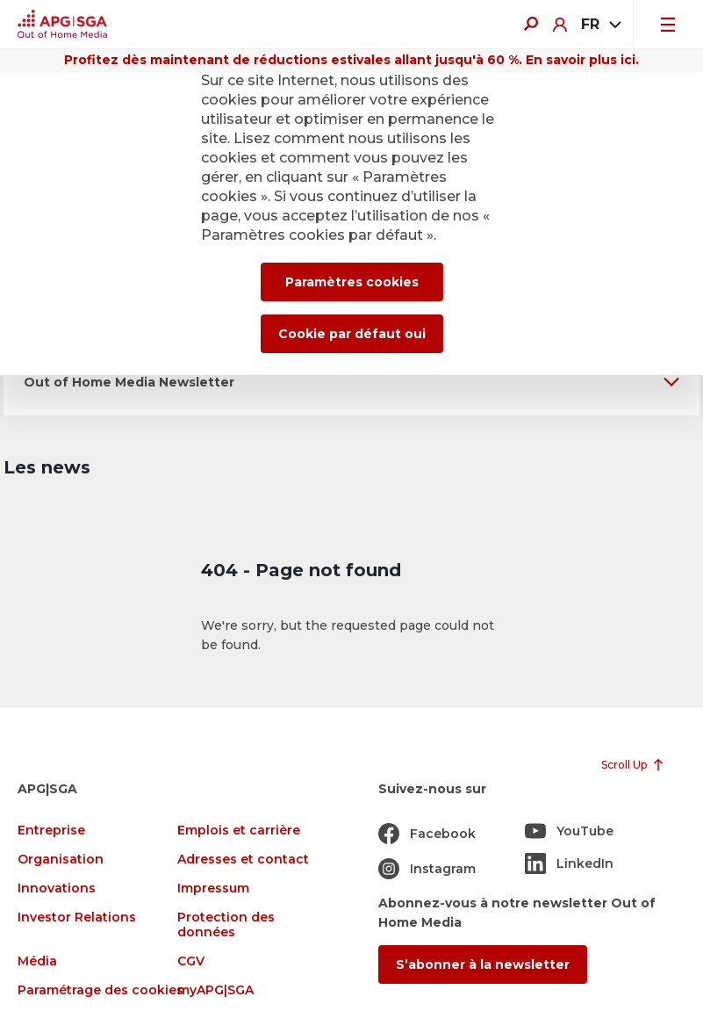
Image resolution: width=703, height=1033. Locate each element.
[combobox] (600, 24)
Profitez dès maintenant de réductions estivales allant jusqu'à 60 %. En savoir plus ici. (351, 60)
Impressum (213, 888)
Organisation (61, 859)
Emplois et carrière (238, 830)
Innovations (57, 888)
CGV (190, 961)
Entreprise (51, 830)
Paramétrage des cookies (100, 990)
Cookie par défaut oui (352, 334)
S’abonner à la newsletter (483, 964)
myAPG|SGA (215, 990)
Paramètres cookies (352, 282)
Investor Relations (77, 917)
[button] (351, 380)
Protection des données (226, 925)
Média (37, 961)
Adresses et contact (243, 859)
